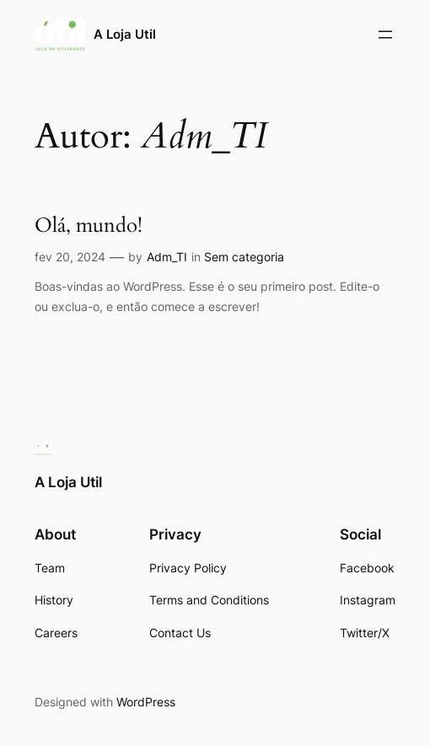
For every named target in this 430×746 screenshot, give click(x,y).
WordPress (145, 702)
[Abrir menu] (385, 34)
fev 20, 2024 (70, 257)
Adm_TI (167, 257)
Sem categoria (244, 257)
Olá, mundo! (88, 226)
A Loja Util (125, 34)
